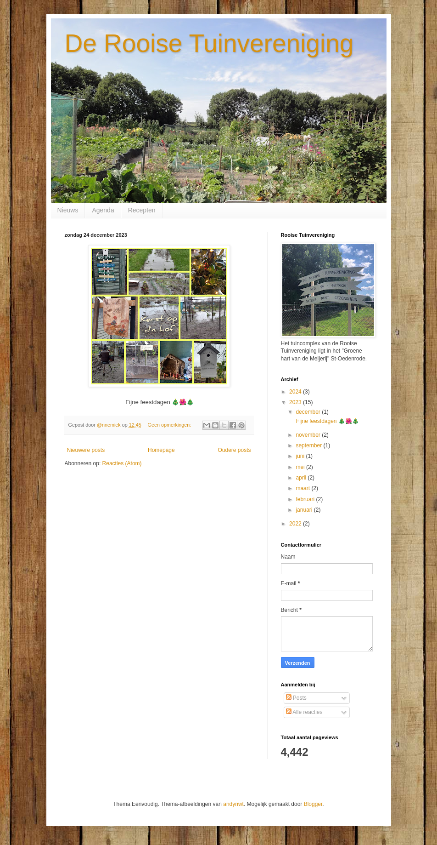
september (309, 445)
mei (301, 467)
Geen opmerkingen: (170, 425)
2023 (296, 402)
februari (306, 499)
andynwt (233, 804)
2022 (296, 523)
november (309, 435)
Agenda (103, 210)
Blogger (313, 804)
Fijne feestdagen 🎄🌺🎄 (326, 421)
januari (305, 510)
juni (301, 456)
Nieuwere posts (86, 450)
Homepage (161, 450)
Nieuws (67, 210)
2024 (296, 391)
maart (303, 488)
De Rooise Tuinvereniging (209, 43)
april (302, 477)
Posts (296, 698)
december (309, 412)
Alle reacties (304, 712)
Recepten (142, 210)
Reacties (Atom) (122, 463)
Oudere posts (234, 450)
